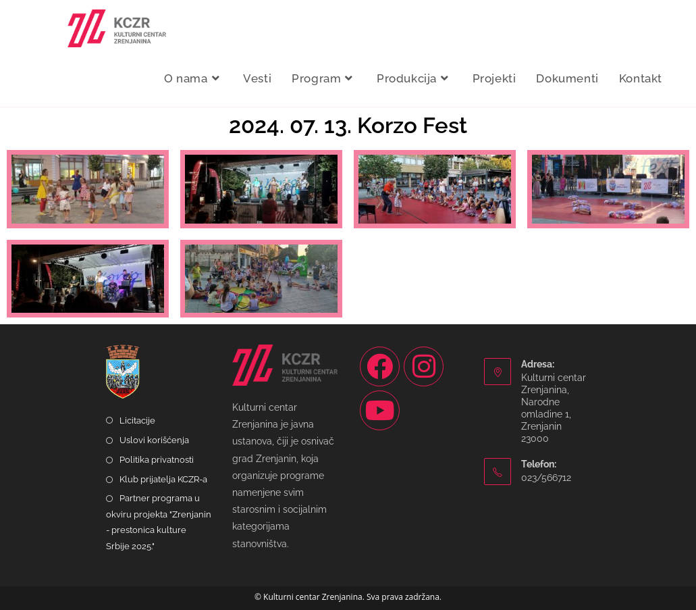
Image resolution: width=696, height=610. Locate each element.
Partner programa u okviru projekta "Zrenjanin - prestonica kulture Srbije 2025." (158, 522)
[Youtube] (380, 410)
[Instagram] (424, 366)
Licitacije (137, 420)
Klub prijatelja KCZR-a (163, 479)
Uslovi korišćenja (154, 440)
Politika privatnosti (156, 460)
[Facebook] (380, 366)
